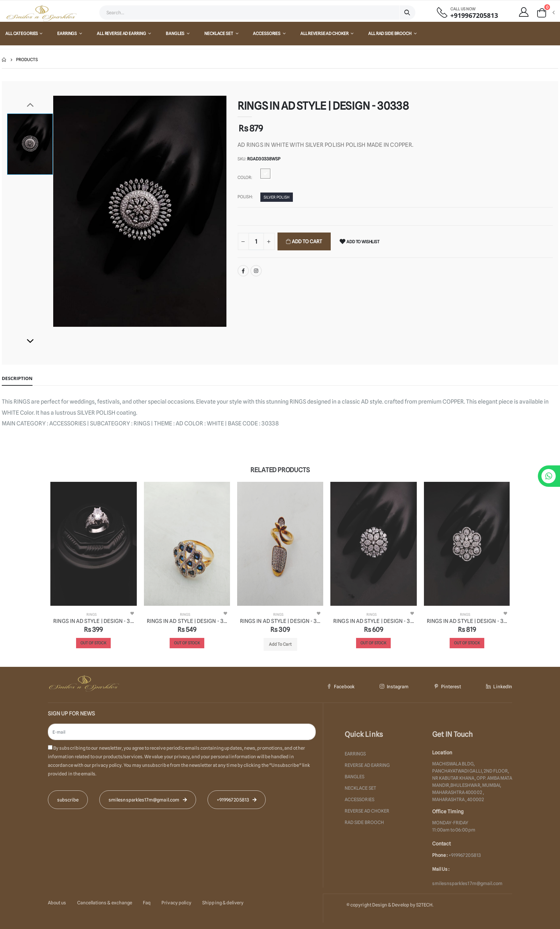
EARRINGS (67, 33)
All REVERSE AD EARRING (121, 33)
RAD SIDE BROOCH (364, 822)
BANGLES (175, 33)
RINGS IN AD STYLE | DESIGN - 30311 (280, 621)
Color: (245, 177)
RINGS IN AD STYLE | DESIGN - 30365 (93, 621)
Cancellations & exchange (104, 902)
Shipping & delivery (223, 902)
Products (27, 59)
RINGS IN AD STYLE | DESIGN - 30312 (187, 621)
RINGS (91, 614)
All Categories (21, 33)
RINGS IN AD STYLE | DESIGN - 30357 (373, 621)
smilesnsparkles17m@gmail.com (467, 883)
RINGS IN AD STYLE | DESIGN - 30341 (467, 621)
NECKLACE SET (219, 33)
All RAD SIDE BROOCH (390, 33)
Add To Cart (306, 241)
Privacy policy (176, 902)
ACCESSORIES (267, 33)
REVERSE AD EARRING (367, 765)
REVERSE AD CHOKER (367, 811)
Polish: (245, 196)
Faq (147, 902)
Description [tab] (17, 378)
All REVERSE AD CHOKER (324, 33)
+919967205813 (474, 15)
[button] (545, 13)
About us (57, 902)
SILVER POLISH (277, 197)
